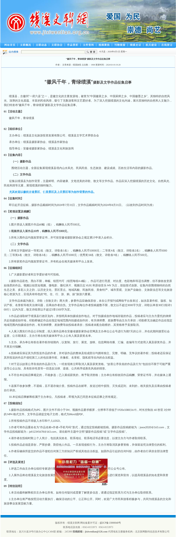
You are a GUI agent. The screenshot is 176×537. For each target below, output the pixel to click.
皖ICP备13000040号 (110, 523)
